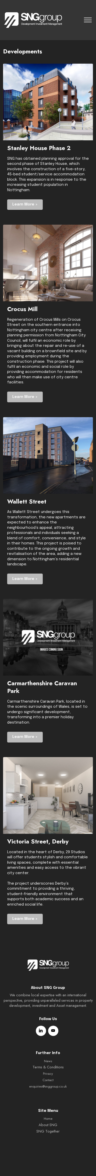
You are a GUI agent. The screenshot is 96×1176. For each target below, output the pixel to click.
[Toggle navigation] (88, 19)
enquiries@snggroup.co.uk (48, 1102)
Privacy (48, 1090)
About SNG (48, 1141)
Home (48, 1135)
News (48, 1077)
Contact (48, 1096)
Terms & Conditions (48, 1083)
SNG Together (48, 1147)
